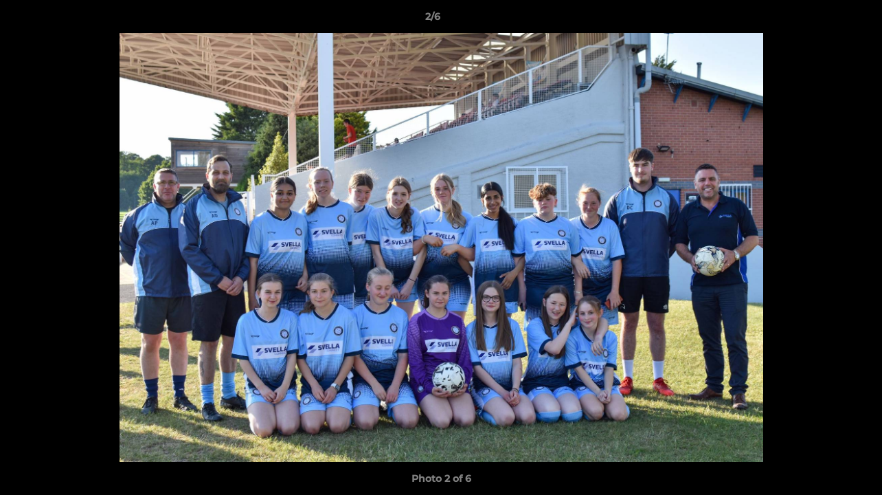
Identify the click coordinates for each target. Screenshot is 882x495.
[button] (824, 20)
